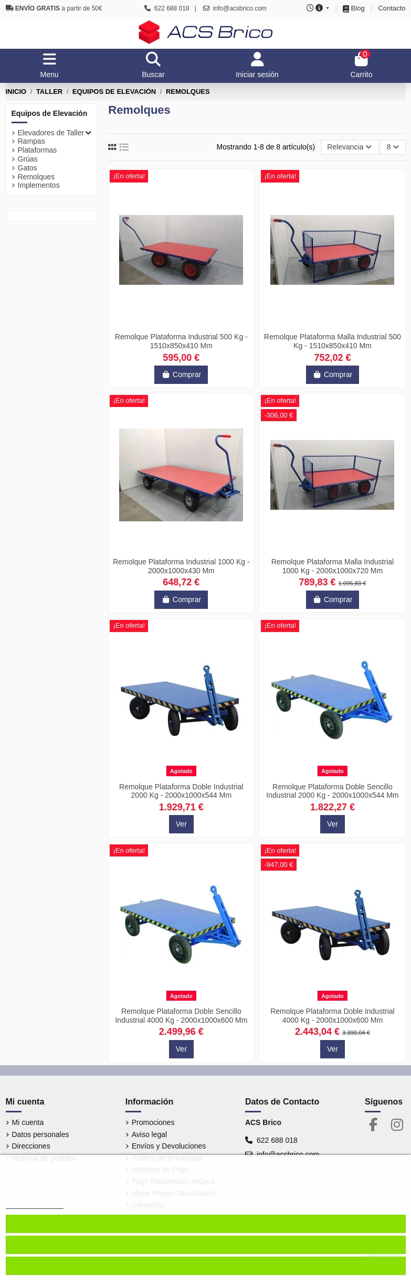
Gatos (27, 168)
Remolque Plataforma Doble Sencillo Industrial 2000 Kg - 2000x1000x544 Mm (332, 791)
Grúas (28, 159)
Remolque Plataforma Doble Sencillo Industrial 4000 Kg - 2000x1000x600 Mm (181, 1015)
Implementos (39, 185)
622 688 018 (277, 1140)
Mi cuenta (28, 1122)
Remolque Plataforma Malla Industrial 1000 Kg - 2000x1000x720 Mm (332, 566)
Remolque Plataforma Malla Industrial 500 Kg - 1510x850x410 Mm (332, 341)
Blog (358, 8)
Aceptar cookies (206, 1244)
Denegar (205, 1265)
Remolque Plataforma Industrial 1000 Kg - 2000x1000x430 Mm (181, 566)
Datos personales (40, 1134)
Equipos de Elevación (50, 113)
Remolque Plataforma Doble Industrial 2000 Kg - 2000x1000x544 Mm (181, 791)
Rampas (31, 141)
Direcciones (31, 1146)
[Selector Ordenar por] (349, 147)
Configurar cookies (205, 1223)
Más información (35, 1203)
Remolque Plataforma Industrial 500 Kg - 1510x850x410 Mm (181, 341)
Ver (181, 824)
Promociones (153, 1122)
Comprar (181, 374)
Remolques (36, 177)
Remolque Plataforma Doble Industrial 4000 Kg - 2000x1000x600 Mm (332, 1015)
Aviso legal (149, 1134)
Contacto (391, 8)
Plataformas (37, 150)
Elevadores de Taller (51, 132)
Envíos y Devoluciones (169, 1146)
